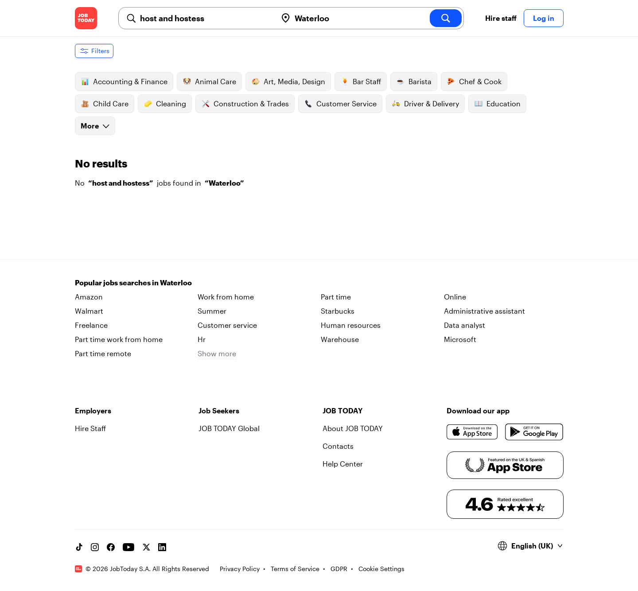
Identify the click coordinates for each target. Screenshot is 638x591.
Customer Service (340, 103)
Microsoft (460, 339)
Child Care (104, 103)
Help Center (343, 463)
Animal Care (209, 81)
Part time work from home (119, 339)
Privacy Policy (240, 568)
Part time (336, 296)
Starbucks (337, 311)
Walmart (89, 311)
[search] (446, 18)
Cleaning (165, 103)
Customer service (227, 325)
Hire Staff (90, 428)
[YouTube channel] (128, 547)
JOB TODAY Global (229, 428)
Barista (414, 81)
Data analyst (464, 325)
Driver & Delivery (425, 103)
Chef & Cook (474, 81)
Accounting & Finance (124, 81)
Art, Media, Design (288, 81)
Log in (543, 18)
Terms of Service (295, 568)
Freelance (91, 325)
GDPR (339, 568)
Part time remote (103, 353)
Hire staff (501, 18)
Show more (217, 353)
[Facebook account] (111, 547)
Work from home (226, 296)
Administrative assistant (484, 311)
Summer (212, 311)
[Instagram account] (95, 547)
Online (455, 296)
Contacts (338, 446)
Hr (202, 339)
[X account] (146, 547)
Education (497, 103)
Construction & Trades (245, 103)
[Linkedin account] (162, 547)
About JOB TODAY (353, 428)
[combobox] (205, 18)
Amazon (89, 296)
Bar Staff (360, 81)
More (95, 125)
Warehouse (340, 339)
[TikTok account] (79, 547)
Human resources (351, 325)
